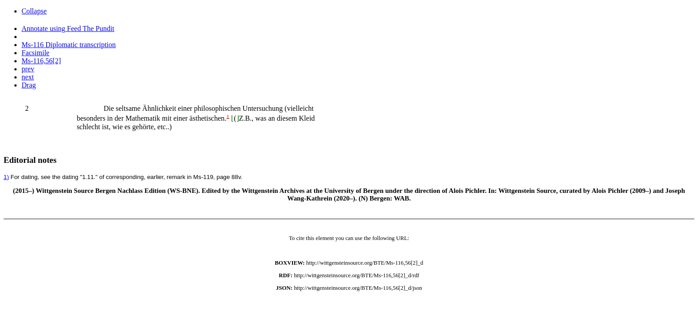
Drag (29, 85)
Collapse (34, 11)
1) (6, 177)
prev (28, 69)
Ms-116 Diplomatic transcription (69, 44)
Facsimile (35, 53)
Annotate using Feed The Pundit (68, 28)
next (28, 77)
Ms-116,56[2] (41, 61)
